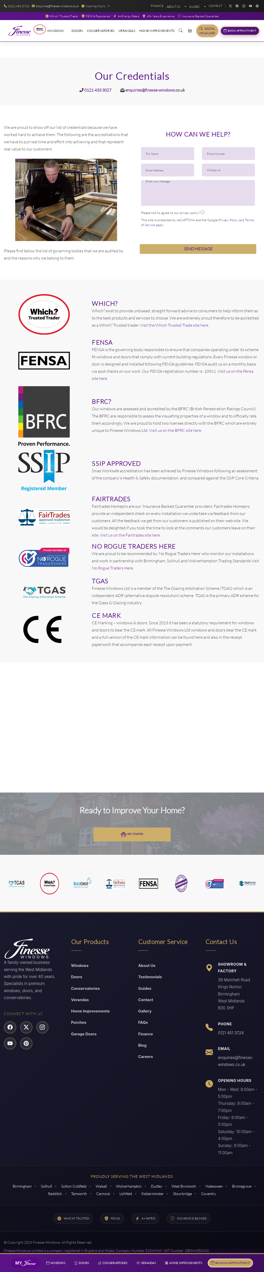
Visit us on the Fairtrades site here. (130, 534)
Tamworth (77, 1192)
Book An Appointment (230, 1263)
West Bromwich (185, 1185)
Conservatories (100, 31)
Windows (55, 31)
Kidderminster (153, 1192)
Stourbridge (184, 1192)
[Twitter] (230, 6)
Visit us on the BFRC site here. (175, 429)
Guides (145, 987)
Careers (145, 1056)
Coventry (210, 1192)
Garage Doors (84, 1033)
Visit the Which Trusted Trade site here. (174, 324)
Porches (79, 1022)
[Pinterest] (257, 6)
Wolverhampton (129, 1185)
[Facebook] (237, 6)
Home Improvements (157, 31)
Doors (77, 31)
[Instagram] (244, 6)
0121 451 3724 (231, 1031)
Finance (157, 6)
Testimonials (150, 976)
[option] (66, 199)
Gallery (145, 1010)
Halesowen (216, 1185)
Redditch (53, 1192)
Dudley (157, 1185)
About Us (174, 6)
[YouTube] (250, 6)
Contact (215, 6)
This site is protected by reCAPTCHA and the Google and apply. (197, 222)
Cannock (102, 1192)
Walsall (100, 1185)
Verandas (126, 31)
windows (167, 90)
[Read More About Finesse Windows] (23, 31)
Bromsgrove (244, 1185)
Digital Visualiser (207, 30)
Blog (142, 1045)
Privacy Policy (228, 220)
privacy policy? (190, 213)
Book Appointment (240, 31)
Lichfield (125, 1192)
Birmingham (19, 1185)
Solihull (44, 1185)
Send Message (198, 248)
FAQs (143, 1022)
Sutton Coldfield (72, 1185)
